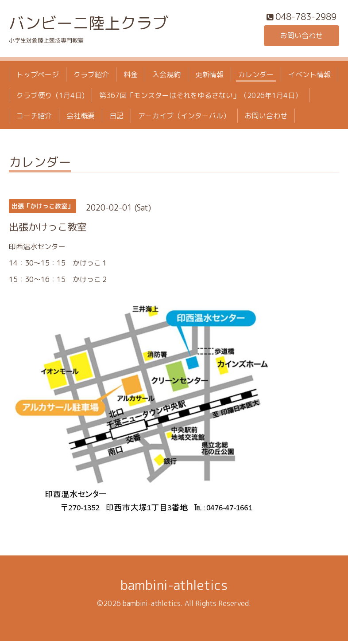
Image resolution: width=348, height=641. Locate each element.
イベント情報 (309, 74)
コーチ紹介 (34, 116)
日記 (116, 116)
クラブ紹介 (91, 74)
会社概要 (80, 116)
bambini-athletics (174, 585)
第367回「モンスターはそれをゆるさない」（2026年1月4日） (200, 95)
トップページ (37, 74)
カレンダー (256, 74)
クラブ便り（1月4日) (50, 95)
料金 (131, 74)
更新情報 (209, 74)
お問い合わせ (301, 35)
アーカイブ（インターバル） (184, 116)
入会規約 (166, 74)
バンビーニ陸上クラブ (88, 23)
